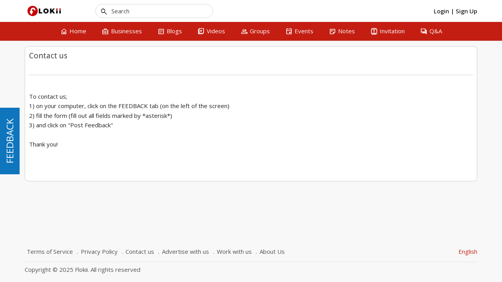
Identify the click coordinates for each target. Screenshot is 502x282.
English (467, 251)
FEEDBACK (9, 141)
